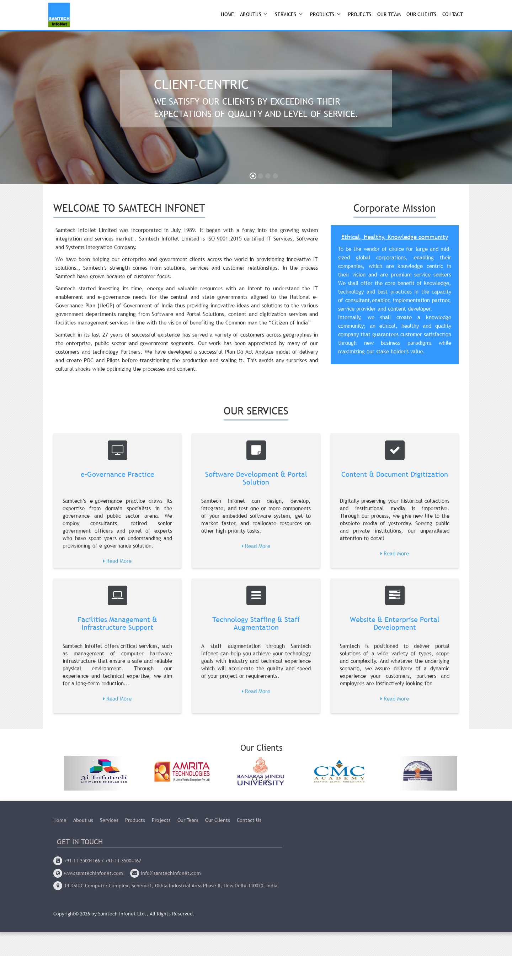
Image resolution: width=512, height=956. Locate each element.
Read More (119, 560)
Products (322, 14)
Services (285, 14)
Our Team (389, 14)
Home (227, 14)
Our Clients (421, 14)
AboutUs (250, 14)
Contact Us (249, 821)
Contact (452, 14)
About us (83, 821)
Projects (359, 14)
